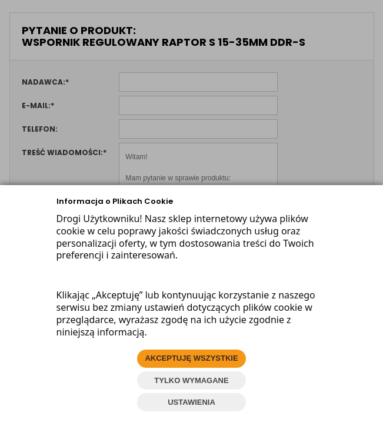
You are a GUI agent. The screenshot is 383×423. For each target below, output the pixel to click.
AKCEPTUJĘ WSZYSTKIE (191, 358)
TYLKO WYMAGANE (191, 380)
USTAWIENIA (191, 402)
